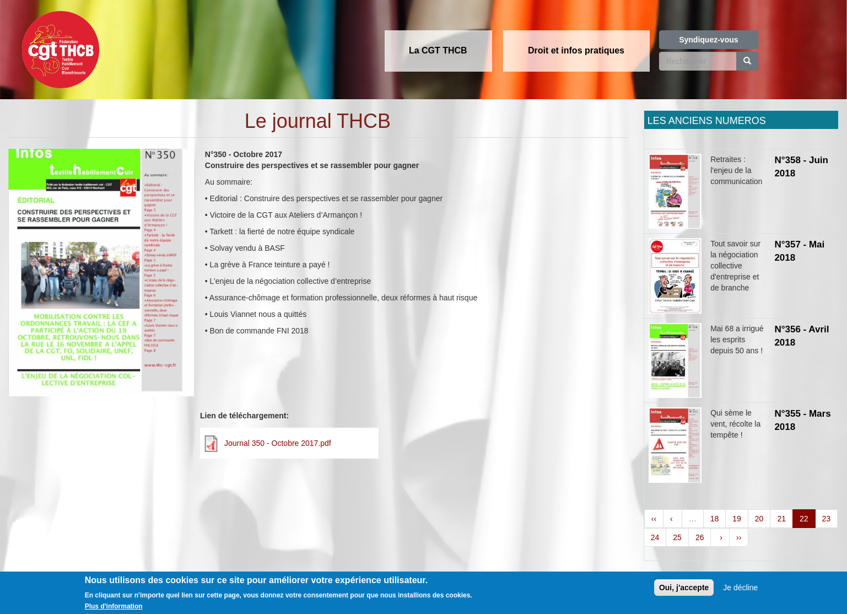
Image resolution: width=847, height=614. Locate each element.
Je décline (740, 593)
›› (738, 537)
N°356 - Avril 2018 (801, 336)
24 (655, 537)
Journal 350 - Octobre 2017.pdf (277, 443)
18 (714, 518)
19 (736, 518)
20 (759, 518)
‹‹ (653, 518)
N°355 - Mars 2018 (802, 420)
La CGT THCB (438, 50)
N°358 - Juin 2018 (801, 167)
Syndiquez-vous (708, 39)
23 (826, 518)
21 (781, 518)
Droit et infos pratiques (576, 50)
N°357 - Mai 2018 (799, 251)
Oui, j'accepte (684, 593)
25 (677, 537)
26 (699, 537)
